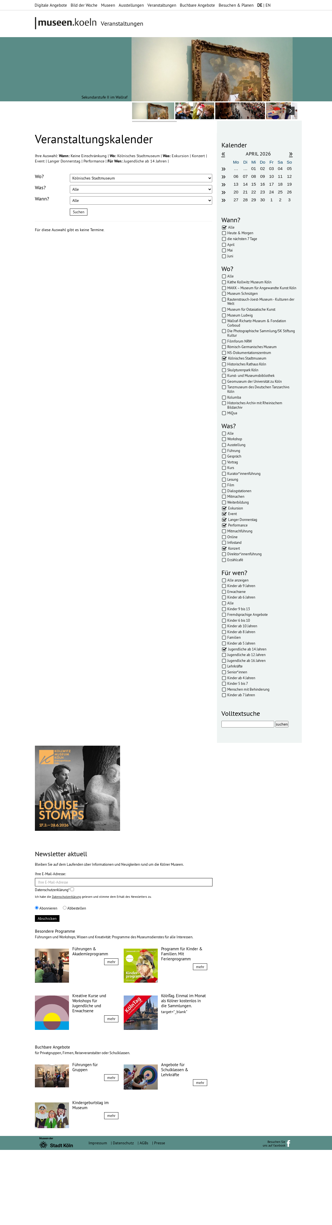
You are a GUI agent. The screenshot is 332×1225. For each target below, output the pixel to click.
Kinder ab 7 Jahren (241, 695)
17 (271, 184)
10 (271, 176)
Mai (230, 250)
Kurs (230, 467)
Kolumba (234, 397)
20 (236, 192)
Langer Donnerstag (65, 161)
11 (280, 176)
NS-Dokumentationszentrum (249, 352)
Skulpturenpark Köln (242, 370)
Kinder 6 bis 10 (238, 620)
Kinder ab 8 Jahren (241, 632)
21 (245, 192)
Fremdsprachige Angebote (247, 614)
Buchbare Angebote (197, 5)
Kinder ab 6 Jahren (241, 597)
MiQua (232, 413)
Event (40, 161)
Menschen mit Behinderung (248, 689)
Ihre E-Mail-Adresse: (50, 949)
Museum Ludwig (240, 315)
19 (289, 184)
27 (236, 199)
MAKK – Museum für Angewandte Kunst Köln (261, 288)
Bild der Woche (84, 5)
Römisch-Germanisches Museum (252, 346)
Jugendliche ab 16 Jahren (246, 660)
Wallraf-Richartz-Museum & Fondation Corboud (256, 323)
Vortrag (232, 462)
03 (271, 168)
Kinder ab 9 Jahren (241, 585)
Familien (234, 637)
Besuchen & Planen (236, 5)
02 (262, 168)
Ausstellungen (131, 5)
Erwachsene (236, 591)
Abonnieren (46, 983)
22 (253, 192)
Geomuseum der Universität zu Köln (254, 381)
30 (262, 199)
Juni (230, 256)
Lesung (232, 479)
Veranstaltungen (161, 5)
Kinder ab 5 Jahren (241, 643)
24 (271, 192)
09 (262, 176)
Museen (108, 5)
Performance (94, 161)
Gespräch (234, 456)
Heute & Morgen (240, 233)
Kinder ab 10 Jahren (242, 626)
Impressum (98, 1218)
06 (236, 176)
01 (253, 168)
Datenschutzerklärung (66, 972)
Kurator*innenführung (244, 473)
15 (253, 184)
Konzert (199, 155)
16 (262, 184)
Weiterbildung (238, 502)
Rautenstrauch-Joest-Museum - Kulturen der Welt (260, 301)
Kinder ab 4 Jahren (241, 678)
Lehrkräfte (235, 666)
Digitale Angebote (51, 5)
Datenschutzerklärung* (54, 965)
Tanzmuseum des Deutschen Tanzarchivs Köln (258, 389)
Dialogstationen (239, 491)
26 (289, 192)
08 (253, 176)
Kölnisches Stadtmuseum (139, 155)
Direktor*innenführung (244, 554)
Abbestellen (74, 983)
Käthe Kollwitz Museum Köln (249, 282)
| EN (264, 5)
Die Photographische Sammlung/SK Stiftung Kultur (261, 333)
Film (230, 485)
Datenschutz (123, 1218)
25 (280, 192)
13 (236, 184)
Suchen (78, 212)
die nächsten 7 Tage (242, 238)
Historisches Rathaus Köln (246, 364)
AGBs (144, 1218)
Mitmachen (235, 496)
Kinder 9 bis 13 (238, 609)
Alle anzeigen (238, 580)
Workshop (234, 439)
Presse (159, 1218)
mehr (111, 1037)
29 (253, 199)
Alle (231, 227)
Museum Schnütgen (242, 293)
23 (262, 192)
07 (245, 176)
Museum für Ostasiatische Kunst (251, 309)
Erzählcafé (235, 560)
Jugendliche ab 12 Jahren (246, 654)
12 (289, 176)
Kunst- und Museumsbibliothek (250, 375)
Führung (233, 450)
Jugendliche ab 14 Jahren (146, 161)
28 (245, 199)
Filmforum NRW (239, 341)
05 (289, 168)
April (231, 244)
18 (280, 184)
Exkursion (181, 155)
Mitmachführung (239, 531)
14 (245, 184)
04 (280, 168)
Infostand (234, 542)
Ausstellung (236, 444)
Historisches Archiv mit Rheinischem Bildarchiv (254, 405)
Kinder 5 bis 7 (237, 683)
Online (232, 537)
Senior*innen (237, 672)
